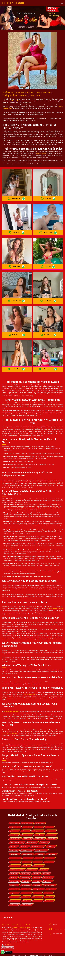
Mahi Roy (48, 195)
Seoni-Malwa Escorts (49, 867)
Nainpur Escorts (14, 832)
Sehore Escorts (13, 867)
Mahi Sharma (16, 320)
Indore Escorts (39, 809)
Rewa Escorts (13, 860)
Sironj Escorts (26, 879)
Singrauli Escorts (14, 879)
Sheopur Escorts (51, 871)
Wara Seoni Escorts (26, 887)
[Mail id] (51, 916)
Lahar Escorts (25, 813)
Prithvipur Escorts (38, 848)
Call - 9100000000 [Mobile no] (57, 916)
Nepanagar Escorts (27, 836)
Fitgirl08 (9, 927)
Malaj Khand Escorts (26, 817)
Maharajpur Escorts (37, 813)
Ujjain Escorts (26, 883)
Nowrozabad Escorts (15, 840)
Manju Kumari (48, 351)
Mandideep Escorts (14, 821)
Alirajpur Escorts (14, 805)
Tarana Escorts (49, 879)
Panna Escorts (27, 844)
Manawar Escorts (51, 817)
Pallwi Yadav (17, 351)
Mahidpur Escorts (50, 813)
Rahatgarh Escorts (31, 852)
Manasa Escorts (39, 817)
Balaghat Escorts (40, 805)
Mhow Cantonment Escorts (16, 825)
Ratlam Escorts (25, 856)
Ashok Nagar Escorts (27, 805)
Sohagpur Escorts (37, 879)
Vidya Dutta (17, 258)
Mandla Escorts (27, 821)
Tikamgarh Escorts (14, 883)
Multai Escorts (13, 829)
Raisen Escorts (43, 852)
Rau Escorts (36, 856)
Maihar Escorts (13, 817)
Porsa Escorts (26, 848)
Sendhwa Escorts (26, 867)
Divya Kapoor (16, 195)
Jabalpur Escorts (14, 813)
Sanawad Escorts (48, 860)
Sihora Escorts (48, 875)
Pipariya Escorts (49, 844)
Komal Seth (16, 227)
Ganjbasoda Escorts (15, 809)
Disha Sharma (48, 227)
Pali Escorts (38, 840)
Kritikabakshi (13, 2)
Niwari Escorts (39, 836)
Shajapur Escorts (26, 871)
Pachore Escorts (28, 840)
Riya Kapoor (17, 289)
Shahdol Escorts (14, 871)
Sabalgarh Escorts (25, 860)
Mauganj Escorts (51, 821)
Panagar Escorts (49, 840)
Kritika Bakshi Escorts (35, 940)
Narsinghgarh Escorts (27, 832)
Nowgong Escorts (51, 836)
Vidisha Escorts (48, 883)
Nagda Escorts (51, 829)
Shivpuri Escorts (14, 875)
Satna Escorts (37, 863)
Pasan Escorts (38, 844)
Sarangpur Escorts (14, 863)
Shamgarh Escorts (38, 871)
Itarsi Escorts (49, 809)
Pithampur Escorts (14, 848)
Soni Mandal (48, 320)
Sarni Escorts (26, 863)
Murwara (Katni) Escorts (37, 829)
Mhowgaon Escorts (31, 825)
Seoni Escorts (37, 867)
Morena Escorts (44, 825)
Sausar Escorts (47, 863)
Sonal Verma (48, 289)
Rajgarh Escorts (14, 856)
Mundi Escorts (24, 829)
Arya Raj (48, 258)
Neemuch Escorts (14, 836)
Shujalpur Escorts (26, 875)
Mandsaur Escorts (39, 821)
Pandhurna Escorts (14, 844)
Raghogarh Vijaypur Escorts (16, 852)
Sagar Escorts (37, 860)
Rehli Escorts (46, 856)
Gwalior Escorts (27, 809)
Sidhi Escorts (38, 875)
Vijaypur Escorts (14, 887)
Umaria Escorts (37, 883)
